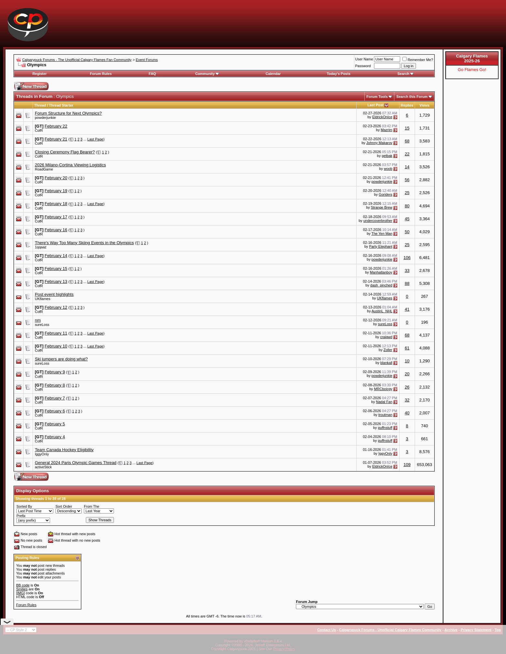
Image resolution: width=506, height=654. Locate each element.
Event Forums (147, 60)
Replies (407, 105)
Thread (40, 105)
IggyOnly (42, 454)
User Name (364, 59)
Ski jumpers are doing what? (61, 359)
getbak (387, 156)
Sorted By (24, 506)
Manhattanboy (381, 272)
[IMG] (20, 593)
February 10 (56, 346)
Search (406, 74)
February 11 (56, 333)
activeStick (43, 467)
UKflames (42, 299)
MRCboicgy (383, 389)
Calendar (273, 74)
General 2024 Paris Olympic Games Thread (75, 462)
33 (407, 270)
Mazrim (386, 130)
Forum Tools (377, 97)
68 (407, 141)
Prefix (20, 516)
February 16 (56, 229)
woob (388, 169)
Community (207, 74)
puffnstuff (385, 428)
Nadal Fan (384, 402)
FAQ (152, 74)
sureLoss (42, 325)
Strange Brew (381, 207)
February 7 (55, 398)
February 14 (56, 255)
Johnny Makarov (379, 143)
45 (407, 218)
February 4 (55, 436)
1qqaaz (40, 247)
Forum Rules (101, 74)
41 (407, 309)
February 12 (56, 307)
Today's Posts (338, 74)
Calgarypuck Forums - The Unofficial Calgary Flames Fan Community (77, 60)
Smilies (21, 589)
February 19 (56, 190)
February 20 (56, 177)
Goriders (385, 194)
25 (407, 192)
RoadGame (44, 169)
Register (40, 74)
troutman (385, 415)
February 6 (55, 411)
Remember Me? (417, 60)
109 (407, 464)
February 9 (55, 371)
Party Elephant (380, 246)
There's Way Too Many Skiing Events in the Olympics (84, 242)
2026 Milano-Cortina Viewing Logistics (70, 164)
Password (363, 66)
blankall (386, 363)
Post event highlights (54, 294)
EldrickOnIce (382, 117)
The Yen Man (381, 233)
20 (407, 373)
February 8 (55, 385)
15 (407, 128)
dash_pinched (381, 285)
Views (425, 105)
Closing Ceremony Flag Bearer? (65, 152)
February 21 (56, 139)
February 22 (56, 126)
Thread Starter (61, 105)
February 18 (56, 203)
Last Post (376, 105)
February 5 (55, 423)
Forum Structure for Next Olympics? (68, 113)
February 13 (56, 281)
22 (407, 153)
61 (407, 348)
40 (407, 412)
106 (407, 257)
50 (407, 231)
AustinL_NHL (381, 311)
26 (407, 387)
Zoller (387, 350)
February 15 (56, 268)
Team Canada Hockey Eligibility (64, 449)
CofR (39, 130)
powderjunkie (45, 117)
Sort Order (64, 506)
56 (407, 179)
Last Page (95, 139)
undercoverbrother (377, 221)
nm (38, 320)
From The (91, 506)
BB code (23, 585)
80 (407, 205)
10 (407, 360)
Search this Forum (412, 97)
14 (407, 166)
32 (407, 400)
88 (407, 283)
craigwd (386, 337)
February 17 (56, 216)
